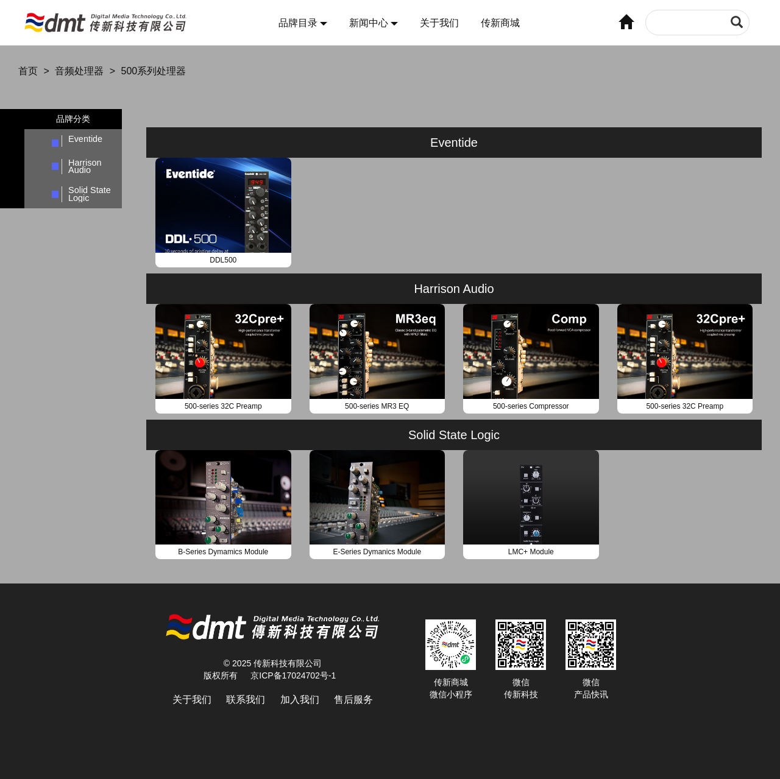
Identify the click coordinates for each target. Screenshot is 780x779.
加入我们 (299, 699)
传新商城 (500, 22)
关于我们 (439, 22)
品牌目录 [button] (302, 22)
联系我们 (245, 699)
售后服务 (353, 699)
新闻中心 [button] (373, 22)
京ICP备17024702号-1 (293, 675)
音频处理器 (79, 71)
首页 (28, 71)
